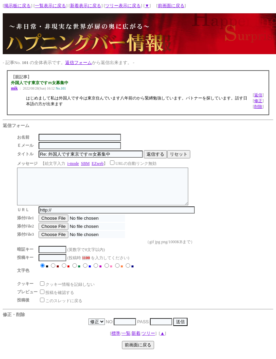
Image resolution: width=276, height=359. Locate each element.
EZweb (98, 163)
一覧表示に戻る (50, 5)
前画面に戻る (171, 5)
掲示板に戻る (17, 5)
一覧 (126, 340)
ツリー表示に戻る (123, 5)
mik (14, 88)
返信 (258, 95)
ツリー (148, 340)
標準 (115, 340)
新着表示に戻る (85, 5)
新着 (136, 340)
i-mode (73, 163)
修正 (258, 100)
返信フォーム (78, 62)
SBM (85, 163)
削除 (258, 106)
